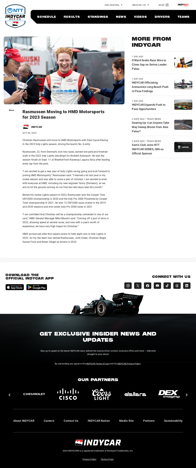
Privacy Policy (89, 459)
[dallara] (135, 394)
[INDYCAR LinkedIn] (186, 285)
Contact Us (71, 420)
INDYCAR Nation (99, 420)
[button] (9, 395)
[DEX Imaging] (169, 394)
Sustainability (173, 420)
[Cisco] (68, 394)
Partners (149, 420)
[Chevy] (34, 394)
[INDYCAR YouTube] (157, 285)
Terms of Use (107, 459)
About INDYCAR (23, 420)
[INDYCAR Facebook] (147, 285)
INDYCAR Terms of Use (97, 363)
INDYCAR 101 (139, 5)
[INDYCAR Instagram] (128, 285)
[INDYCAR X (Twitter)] (137, 285)
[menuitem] (46, 16)
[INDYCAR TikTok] (167, 285)
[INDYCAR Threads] (177, 285)
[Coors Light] (102, 394)
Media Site (126, 420)
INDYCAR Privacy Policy (129, 363)
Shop (163, 5)
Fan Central (112, 5)
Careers (49, 420)
